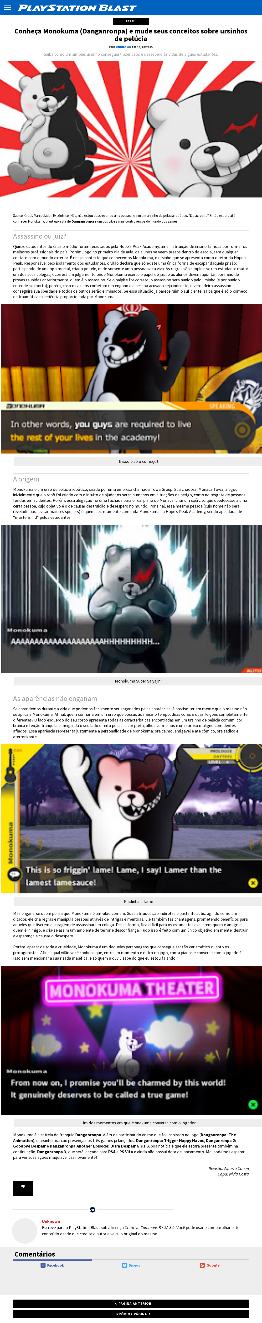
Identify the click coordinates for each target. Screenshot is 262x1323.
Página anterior (134, 1303)
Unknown (51, 1221)
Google (210, 1265)
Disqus (131, 1265)
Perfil (131, 21)
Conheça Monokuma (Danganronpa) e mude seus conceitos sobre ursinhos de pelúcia (131, 34)
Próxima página (131, 1314)
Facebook (52, 1265)
